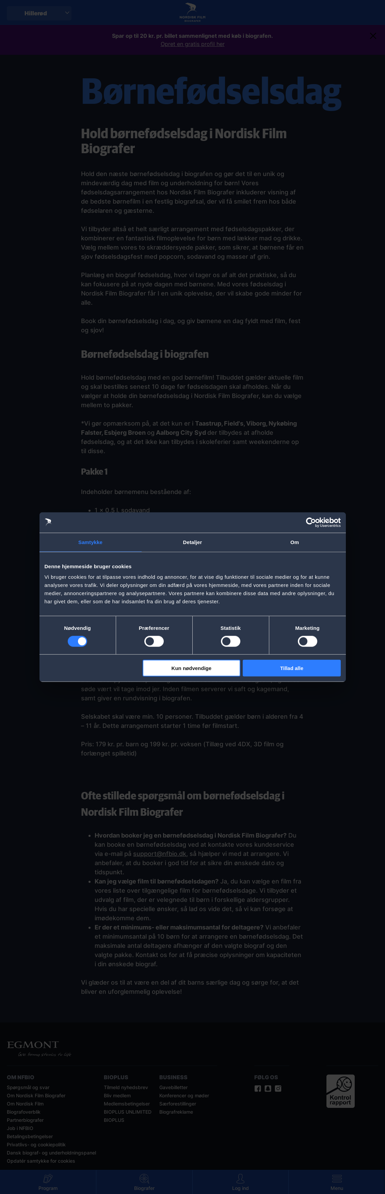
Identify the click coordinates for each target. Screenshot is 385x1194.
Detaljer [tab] (192, 542)
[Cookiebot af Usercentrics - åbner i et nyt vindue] (311, 522)
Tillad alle (291, 668)
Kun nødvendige (192, 668)
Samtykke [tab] (90, 542)
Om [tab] (294, 542)
